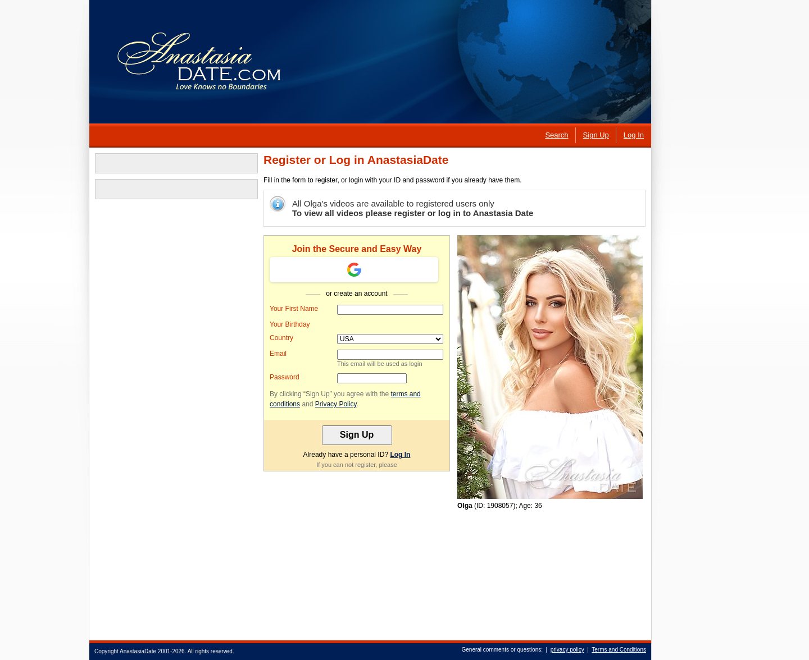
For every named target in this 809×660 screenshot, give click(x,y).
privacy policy (567, 650)
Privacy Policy (336, 404)
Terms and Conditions (619, 650)
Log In (400, 455)
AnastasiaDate (138, 651)
